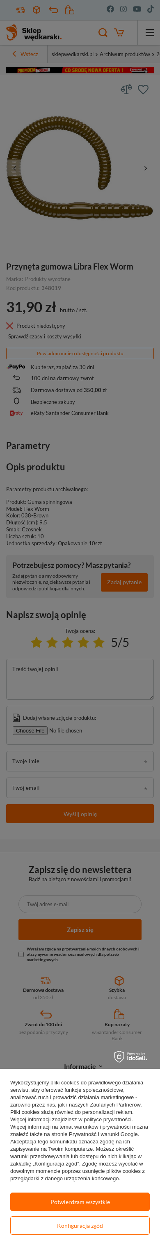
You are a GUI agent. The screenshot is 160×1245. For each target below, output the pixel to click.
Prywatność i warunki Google (103, 1134)
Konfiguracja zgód (80, 1225)
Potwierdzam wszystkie (80, 1201)
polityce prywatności (107, 1119)
